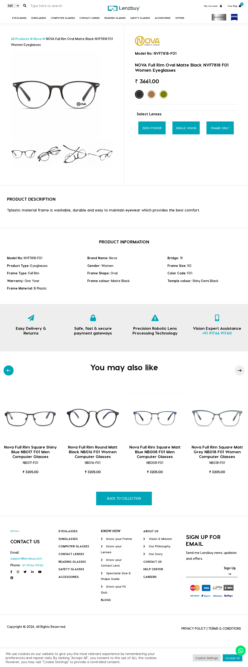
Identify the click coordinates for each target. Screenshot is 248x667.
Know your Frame (116, 538)
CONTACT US (152, 561)
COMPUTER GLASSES (63, 18)
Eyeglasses (19, 18)
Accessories (163, 18)
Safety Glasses (140, 18)
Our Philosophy (156, 546)
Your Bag (234, 5)
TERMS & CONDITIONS (224, 628)
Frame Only (220, 128)
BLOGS (106, 599)
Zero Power (152, 128)
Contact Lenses (89, 18)
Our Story (152, 553)
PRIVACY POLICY (193, 628)
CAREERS (150, 576)
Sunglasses (38, 18)
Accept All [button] (232, 658)
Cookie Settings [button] (206, 658)
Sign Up (230, 571)
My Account (213, 6)
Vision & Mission (157, 538)
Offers (179, 18)
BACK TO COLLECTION (124, 498)
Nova (38, 39)
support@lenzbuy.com (26, 558)
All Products (20, 39)
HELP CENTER (153, 569)
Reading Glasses (115, 18)
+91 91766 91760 (217, 332)
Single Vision (186, 128)
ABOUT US (150, 531)
